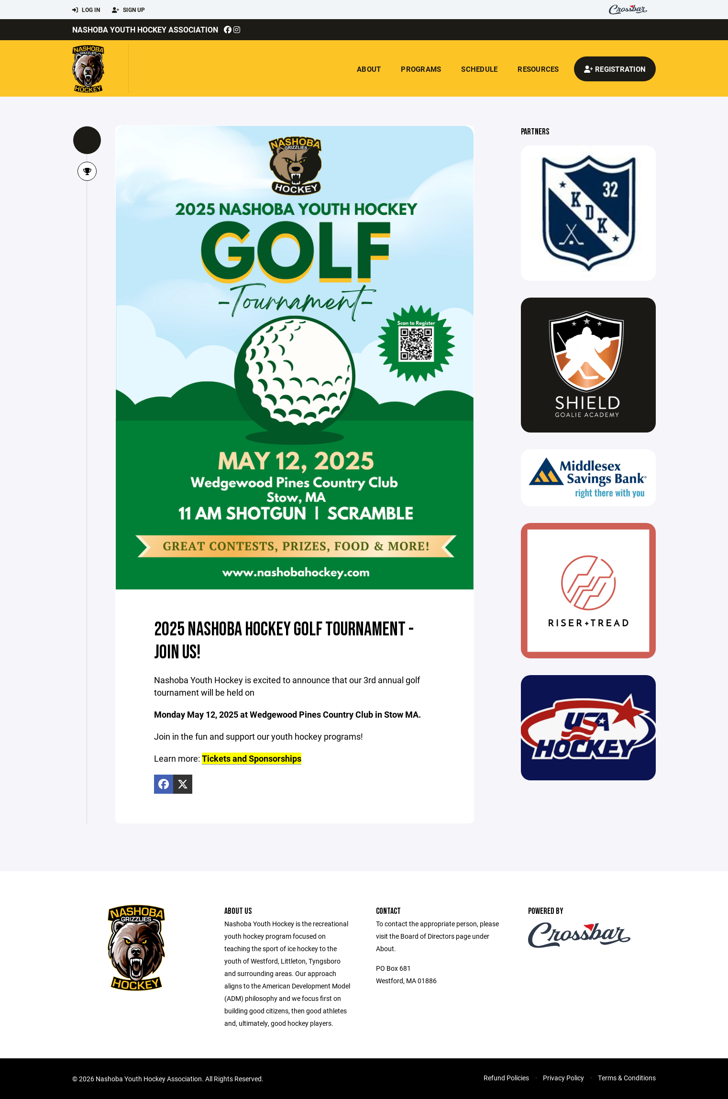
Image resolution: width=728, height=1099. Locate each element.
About (369, 69)
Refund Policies (506, 1077)
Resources (538, 69)
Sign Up (128, 10)
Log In (86, 10)
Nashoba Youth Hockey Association (145, 29)
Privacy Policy (563, 1077)
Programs (421, 69)
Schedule (479, 69)
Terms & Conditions (627, 1077)
